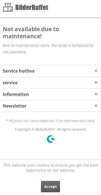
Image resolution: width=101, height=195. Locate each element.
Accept (50, 186)
